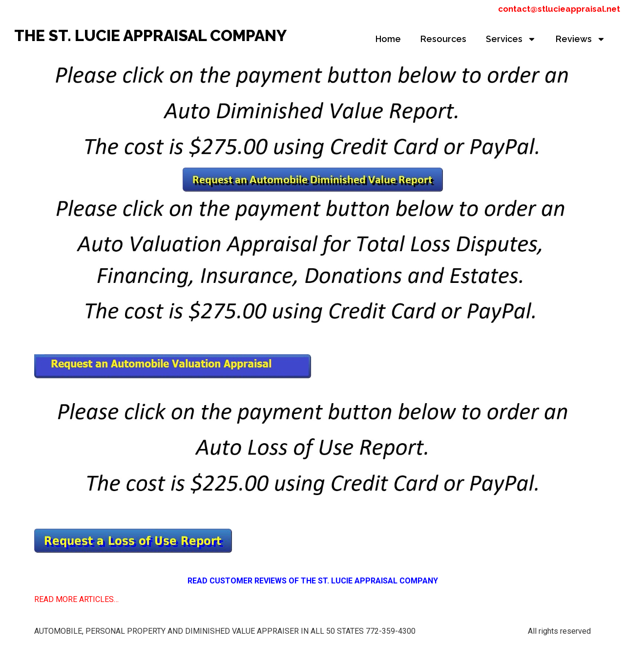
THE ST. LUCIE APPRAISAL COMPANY (150, 35)
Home (388, 39)
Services (511, 39)
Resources (443, 39)
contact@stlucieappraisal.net (559, 9)
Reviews (580, 39)
